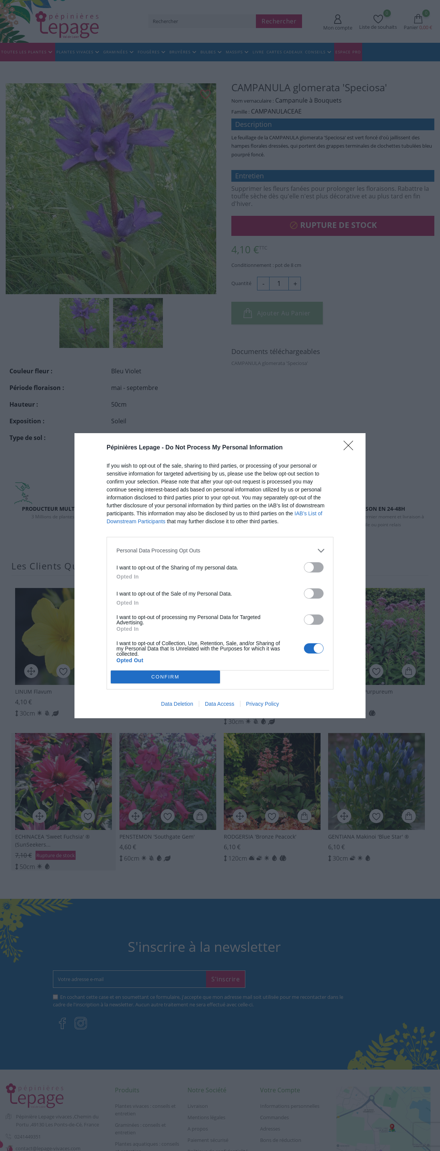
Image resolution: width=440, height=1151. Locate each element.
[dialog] (220, 575)
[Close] (351, 448)
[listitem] (220, 551)
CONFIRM (165, 677)
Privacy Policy (262, 704)
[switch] (314, 567)
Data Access (219, 704)
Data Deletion (177, 704)
